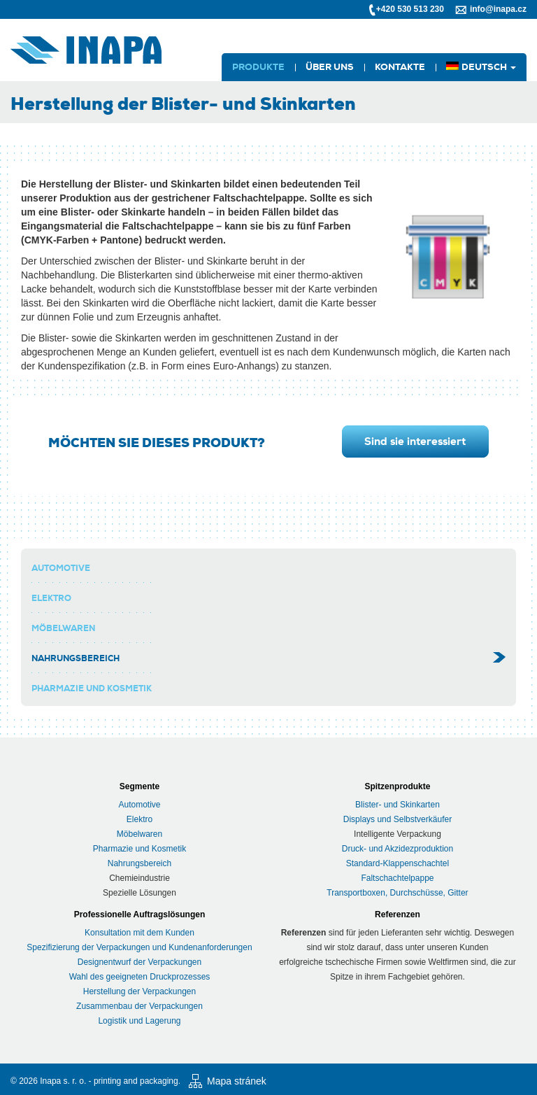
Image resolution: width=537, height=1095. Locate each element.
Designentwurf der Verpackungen (139, 962)
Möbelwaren (63, 628)
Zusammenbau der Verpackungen (139, 1006)
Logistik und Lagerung (139, 1021)
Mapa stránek (236, 1081)
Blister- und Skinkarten (397, 805)
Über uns (330, 67)
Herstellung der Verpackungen (139, 991)
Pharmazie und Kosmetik (91, 688)
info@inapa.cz (498, 9)
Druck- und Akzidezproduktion (397, 849)
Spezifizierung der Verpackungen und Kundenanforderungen (139, 947)
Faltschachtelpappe (397, 878)
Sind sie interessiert (415, 441)
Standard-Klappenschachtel (397, 863)
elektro (51, 598)
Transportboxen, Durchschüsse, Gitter (397, 893)
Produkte (258, 67)
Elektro (139, 819)
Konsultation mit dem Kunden (139, 933)
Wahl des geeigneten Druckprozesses (139, 977)
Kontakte (400, 67)
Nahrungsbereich (75, 658)
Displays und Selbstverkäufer (397, 819)
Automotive (60, 568)
